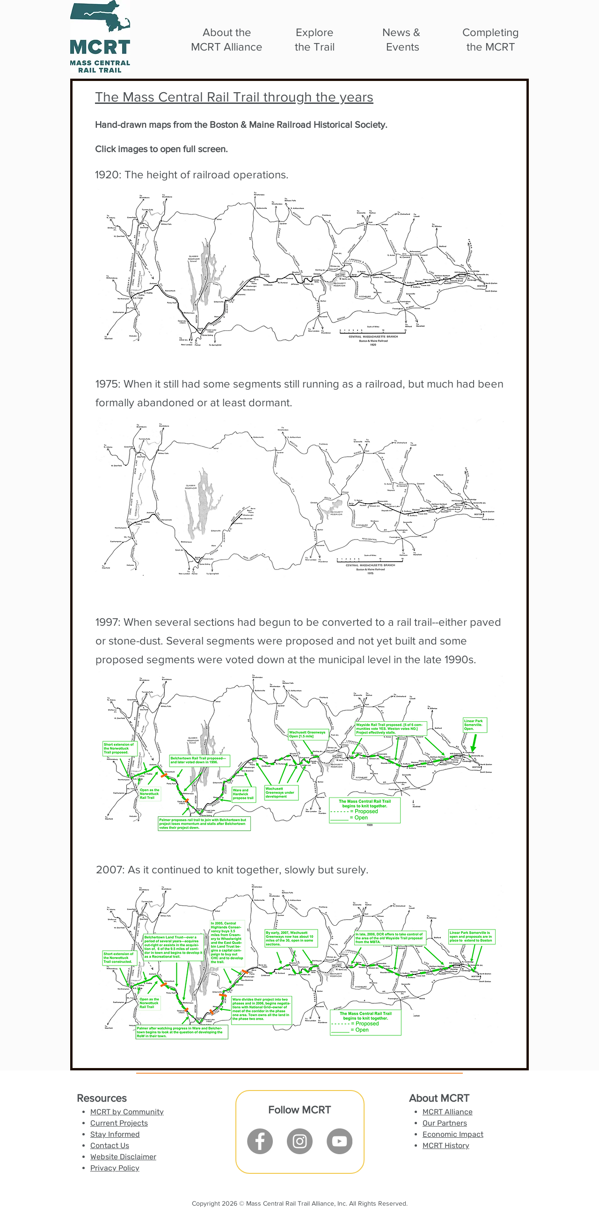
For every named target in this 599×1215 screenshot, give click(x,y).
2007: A (115, 869)
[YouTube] (339, 1141)
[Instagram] (300, 1141)
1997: (109, 621)
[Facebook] (260, 1141)
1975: (109, 383)
